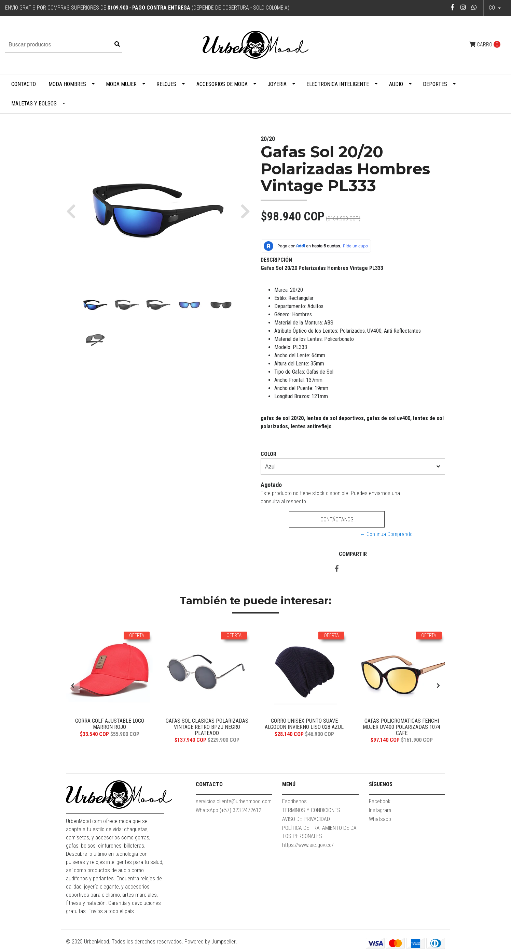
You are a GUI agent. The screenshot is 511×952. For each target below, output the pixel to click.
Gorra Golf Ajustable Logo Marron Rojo (109, 724)
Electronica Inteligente (337, 84)
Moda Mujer (121, 84)
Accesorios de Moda (222, 84)
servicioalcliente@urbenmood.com (234, 802)
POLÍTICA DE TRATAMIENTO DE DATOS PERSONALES (319, 833)
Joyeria (277, 84)
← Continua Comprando (386, 534)
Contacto (23, 84)
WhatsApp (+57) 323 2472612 (228, 811)
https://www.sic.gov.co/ (308, 846)
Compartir (353, 554)
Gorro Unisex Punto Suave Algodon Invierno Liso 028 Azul (304, 724)
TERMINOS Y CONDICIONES (311, 811)
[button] (73, 211)
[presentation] (73, 686)
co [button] (492, 7)
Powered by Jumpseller (210, 942)
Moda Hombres (67, 84)
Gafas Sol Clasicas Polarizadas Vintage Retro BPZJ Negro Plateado (207, 727)
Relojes (166, 84)
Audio (396, 84)
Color (268, 454)
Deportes (435, 84)
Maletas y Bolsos (34, 103)
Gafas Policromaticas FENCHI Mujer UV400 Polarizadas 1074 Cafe (401, 727)
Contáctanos (336, 519)
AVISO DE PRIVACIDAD (306, 820)
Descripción (276, 260)
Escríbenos (294, 802)
